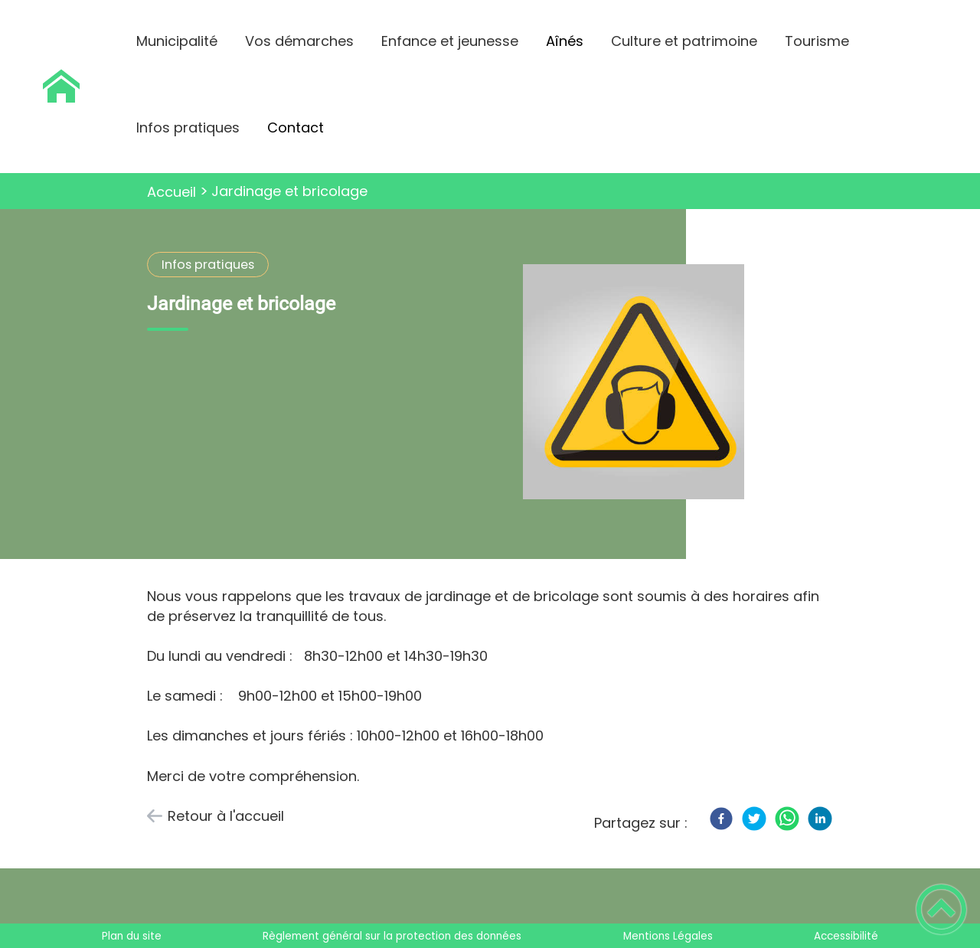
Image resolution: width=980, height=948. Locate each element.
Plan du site (132, 936)
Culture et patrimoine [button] (684, 41)
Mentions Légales (668, 936)
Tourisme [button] (817, 41)
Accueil (171, 191)
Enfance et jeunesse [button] (449, 41)
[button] (941, 909)
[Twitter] (754, 818)
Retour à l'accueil (226, 815)
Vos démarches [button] (299, 41)
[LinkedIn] (820, 818)
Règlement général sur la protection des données (392, 936)
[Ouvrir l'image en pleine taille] (640, 384)
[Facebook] (721, 818)
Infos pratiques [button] (188, 127)
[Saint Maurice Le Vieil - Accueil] (61, 86)
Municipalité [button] (176, 41)
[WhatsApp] (787, 818)
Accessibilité (846, 936)
